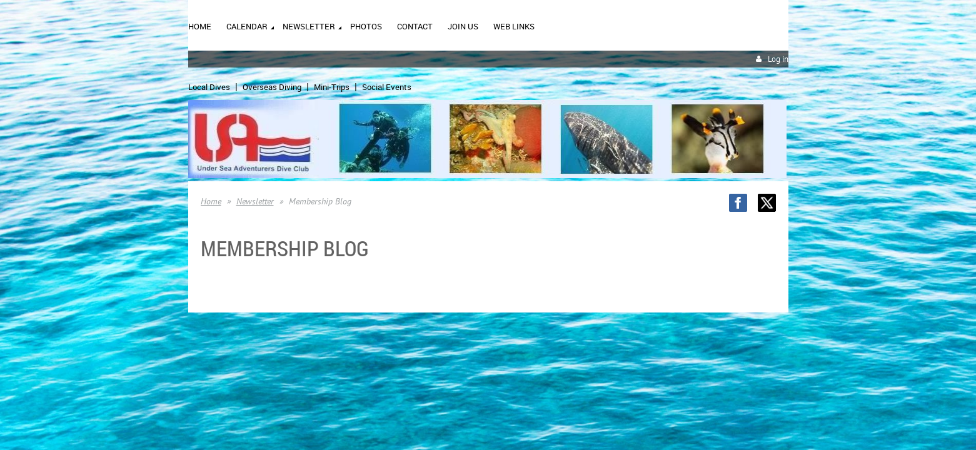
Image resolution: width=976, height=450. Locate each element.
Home (211, 201)
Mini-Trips (332, 86)
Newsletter (255, 201)
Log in (778, 59)
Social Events (386, 86)
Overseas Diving (272, 86)
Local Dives (209, 86)
